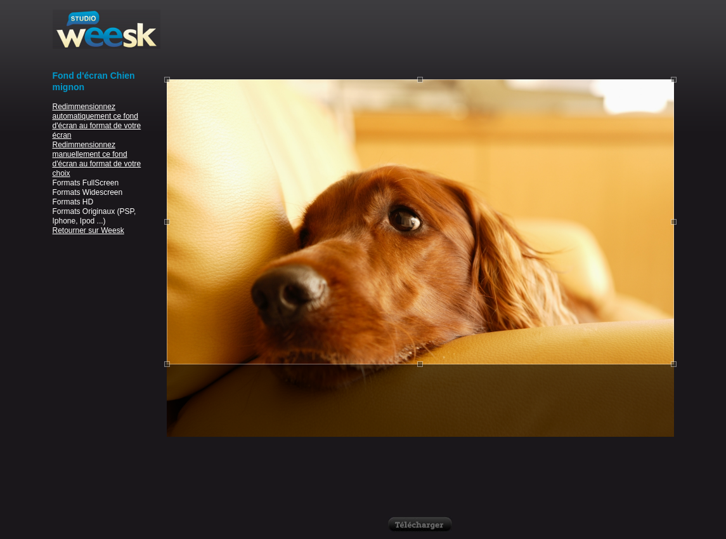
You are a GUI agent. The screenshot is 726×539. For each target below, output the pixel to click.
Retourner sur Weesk (88, 230)
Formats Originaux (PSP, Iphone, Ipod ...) (94, 216)
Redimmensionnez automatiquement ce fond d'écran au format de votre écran (97, 121)
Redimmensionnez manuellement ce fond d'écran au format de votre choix (97, 159)
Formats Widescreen (88, 192)
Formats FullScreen (86, 182)
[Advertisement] (420, 38)
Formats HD (73, 201)
